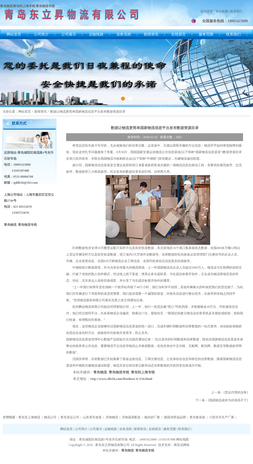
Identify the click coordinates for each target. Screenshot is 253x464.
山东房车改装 (92, 417)
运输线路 (96, 34)
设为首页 (206, 11)
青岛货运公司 (69, 417)
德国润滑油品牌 (175, 417)
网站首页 (14, 34)
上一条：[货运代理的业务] (229, 392)
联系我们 (236, 11)
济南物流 (112, 417)
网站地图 (182, 439)
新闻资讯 (151, 34)
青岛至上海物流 (29, 417)
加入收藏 (221, 11)
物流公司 (50, 417)
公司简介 (41, 34)
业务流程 (123, 34)
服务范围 (206, 34)
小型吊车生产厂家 (221, 417)
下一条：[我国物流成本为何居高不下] (222, 400)
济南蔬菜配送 (131, 417)
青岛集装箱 (197, 417)
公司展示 (68, 34)
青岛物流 (100, 372)
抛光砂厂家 (152, 417)
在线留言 (178, 34)
